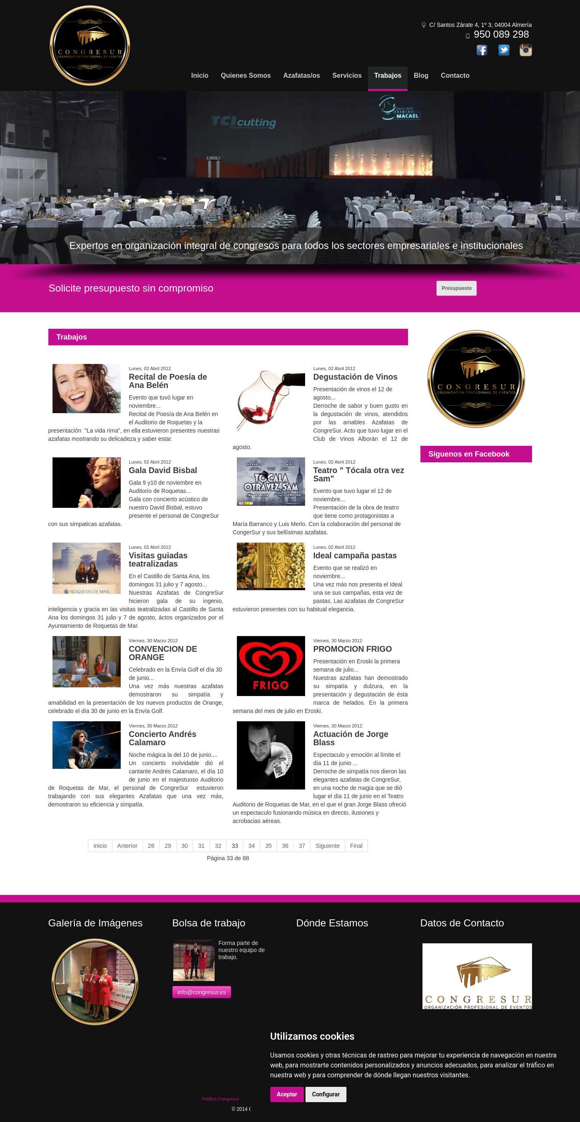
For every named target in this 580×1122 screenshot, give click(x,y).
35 (268, 845)
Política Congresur (220, 1098)
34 (251, 845)
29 (168, 845)
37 (302, 845)
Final (356, 845)
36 (285, 845)
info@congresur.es (202, 992)
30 (184, 845)
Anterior (127, 845)
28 (151, 845)
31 (201, 845)
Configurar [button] (326, 1094)
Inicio (100, 845)
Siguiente (327, 845)
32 (218, 845)
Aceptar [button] (287, 1094)
